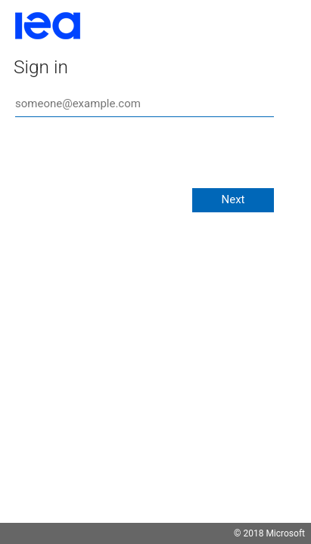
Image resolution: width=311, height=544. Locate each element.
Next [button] (232, 199)
